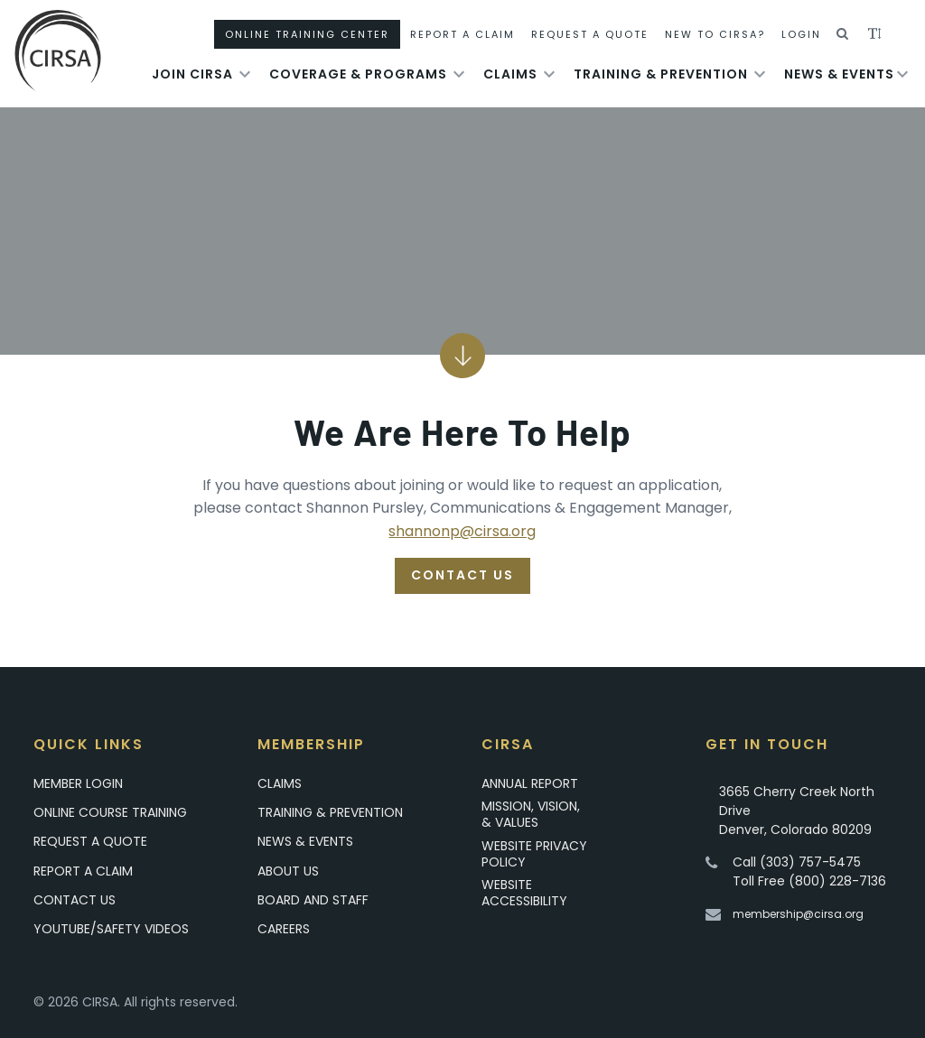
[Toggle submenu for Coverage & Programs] (458, 74)
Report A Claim (462, 34)
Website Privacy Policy (534, 854)
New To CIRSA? (715, 34)
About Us (288, 871)
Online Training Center (307, 34)
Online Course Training (110, 812)
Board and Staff (313, 900)
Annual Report (529, 783)
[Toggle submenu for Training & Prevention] (759, 74)
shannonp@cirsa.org (462, 531)
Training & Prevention (661, 74)
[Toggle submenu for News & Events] (902, 74)
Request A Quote (590, 34)
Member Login (78, 783)
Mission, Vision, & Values (530, 814)
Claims (510, 74)
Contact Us (462, 575)
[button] (843, 34)
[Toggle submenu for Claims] (549, 74)
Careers (283, 929)
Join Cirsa (192, 74)
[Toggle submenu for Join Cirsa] (244, 74)
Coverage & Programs (358, 74)
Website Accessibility (524, 892)
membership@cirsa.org (798, 914)
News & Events (839, 74)
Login (801, 34)
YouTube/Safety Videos (111, 928)
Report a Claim (83, 871)
